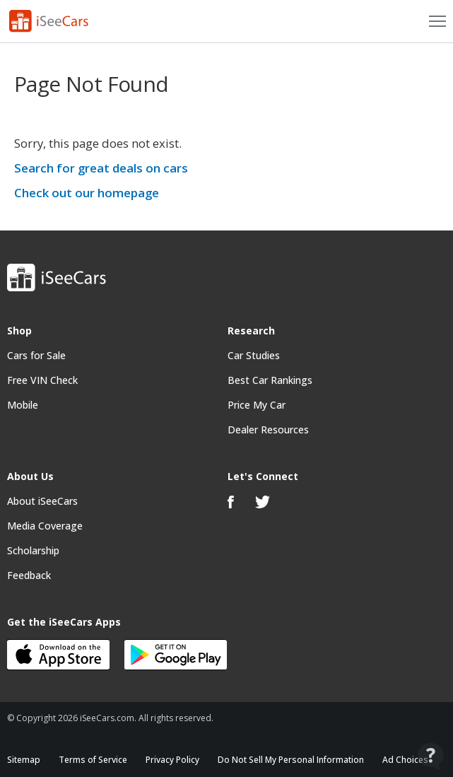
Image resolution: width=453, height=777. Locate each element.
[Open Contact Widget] (431, 756)
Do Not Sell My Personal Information (291, 760)
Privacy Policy (172, 760)
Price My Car (257, 404)
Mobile (22, 404)
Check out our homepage (86, 193)
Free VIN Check (42, 380)
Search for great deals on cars (101, 168)
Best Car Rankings (270, 380)
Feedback (29, 575)
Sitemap (23, 760)
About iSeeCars (42, 501)
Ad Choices (405, 760)
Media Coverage (45, 525)
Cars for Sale (36, 355)
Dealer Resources (268, 429)
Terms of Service (93, 760)
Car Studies (254, 355)
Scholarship (33, 550)
